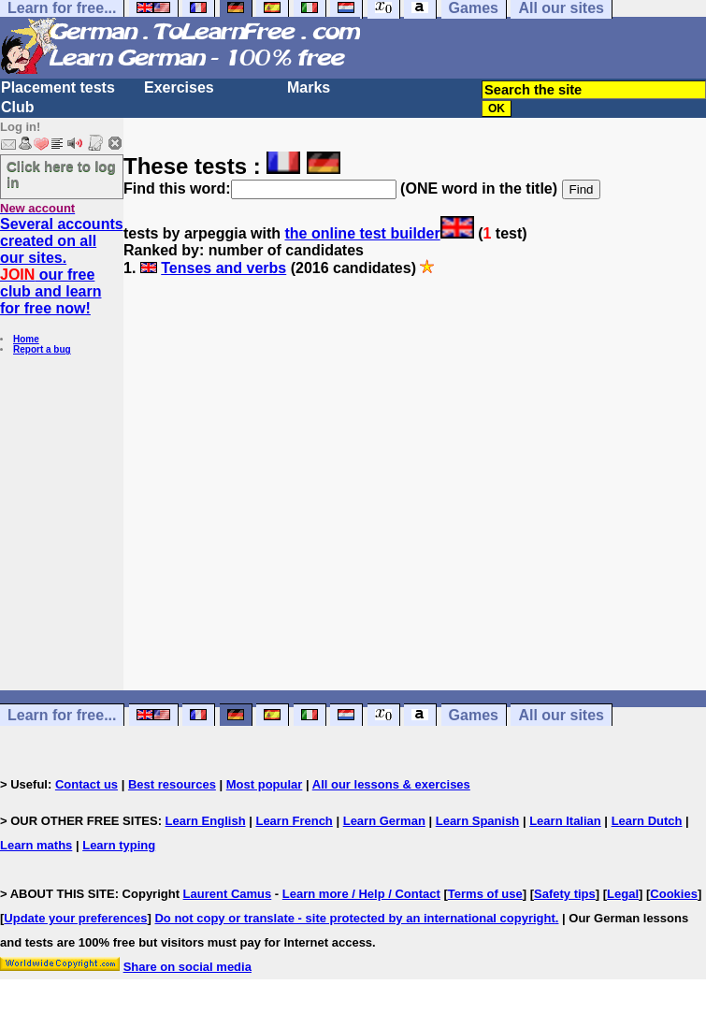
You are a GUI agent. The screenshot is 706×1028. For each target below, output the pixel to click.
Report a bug (42, 349)
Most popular (264, 784)
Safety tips (565, 894)
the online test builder (361, 233)
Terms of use (485, 894)
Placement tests (58, 87)
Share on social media (187, 967)
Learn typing (118, 845)
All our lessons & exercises (391, 784)
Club (18, 107)
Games (473, 715)
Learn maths (36, 845)
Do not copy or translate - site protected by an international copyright (354, 918)
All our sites (561, 715)
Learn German (384, 821)
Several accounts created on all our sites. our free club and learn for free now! (61, 266)
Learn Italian (565, 821)
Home (26, 339)
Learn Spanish (478, 821)
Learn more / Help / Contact (361, 894)
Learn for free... (61, 715)
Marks (308, 87)
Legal (623, 894)
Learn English (206, 821)
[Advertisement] (414, 492)
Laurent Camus (227, 894)
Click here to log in (61, 174)
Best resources (172, 784)
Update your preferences (75, 918)
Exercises (179, 87)
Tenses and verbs (223, 268)
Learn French (293, 821)
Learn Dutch (647, 821)
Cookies (674, 894)
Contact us (86, 784)
